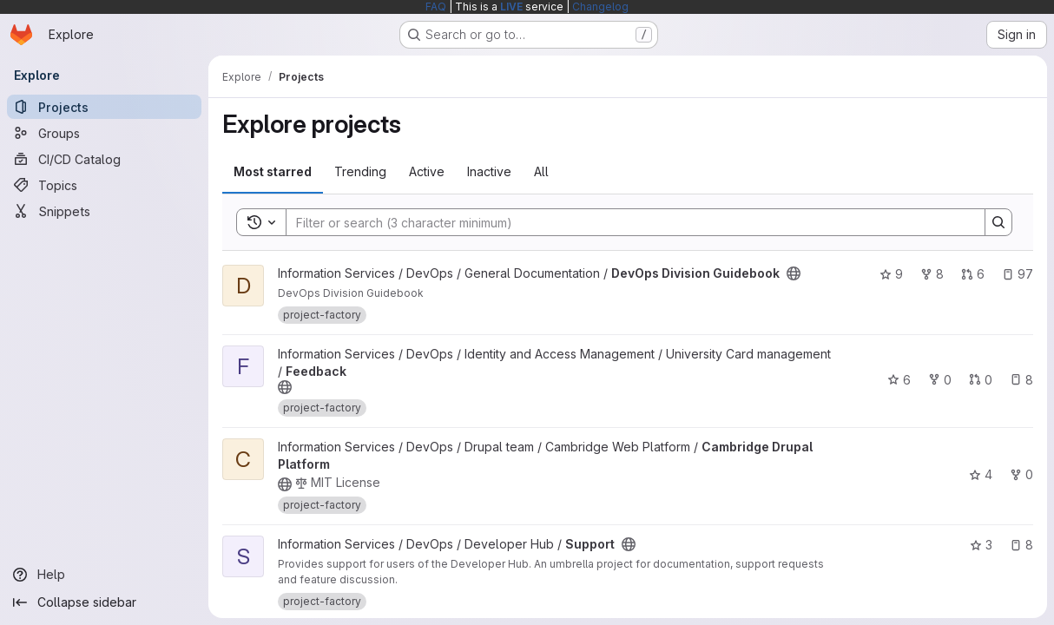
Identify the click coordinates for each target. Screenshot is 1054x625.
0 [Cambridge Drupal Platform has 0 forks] (1021, 474)
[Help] (104, 574)
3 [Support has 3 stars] (981, 544)
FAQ (435, 6)
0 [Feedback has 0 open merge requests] (980, 379)
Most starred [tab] (273, 171)
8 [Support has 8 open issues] (1021, 544)
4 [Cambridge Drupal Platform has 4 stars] (980, 474)
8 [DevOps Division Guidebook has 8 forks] (932, 273)
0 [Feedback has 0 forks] (940, 379)
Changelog (600, 6)
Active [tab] (427, 171)
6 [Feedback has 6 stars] (899, 379)
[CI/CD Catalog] (104, 159)
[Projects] (104, 107)
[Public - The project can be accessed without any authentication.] (793, 273)
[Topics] (104, 185)
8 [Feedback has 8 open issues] (1021, 379)
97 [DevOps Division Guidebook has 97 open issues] (1017, 273)
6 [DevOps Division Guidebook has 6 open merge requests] (973, 273)
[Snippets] (104, 211)
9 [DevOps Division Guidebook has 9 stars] (891, 273)
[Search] (627, 222)
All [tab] (541, 171)
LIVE (511, 6)
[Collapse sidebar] (104, 602)
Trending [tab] (360, 171)
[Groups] (104, 133)
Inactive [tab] (489, 171)
